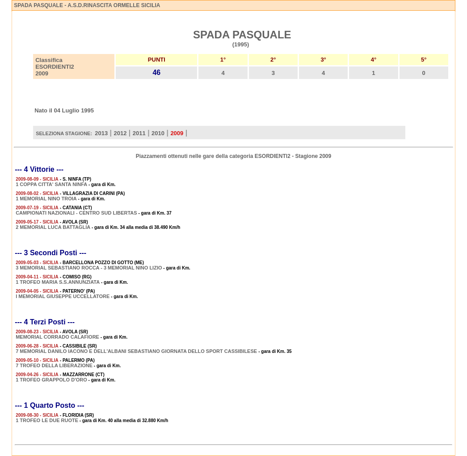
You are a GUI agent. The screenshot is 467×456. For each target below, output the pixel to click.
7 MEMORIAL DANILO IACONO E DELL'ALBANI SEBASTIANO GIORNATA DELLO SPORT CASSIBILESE (137, 351)
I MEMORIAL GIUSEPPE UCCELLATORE (62, 296)
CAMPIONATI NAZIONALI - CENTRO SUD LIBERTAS (76, 213)
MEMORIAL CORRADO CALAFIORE (57, 337)
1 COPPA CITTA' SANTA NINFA (51, 184)
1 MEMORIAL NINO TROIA (46, 198)
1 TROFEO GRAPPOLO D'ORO (51, 379)
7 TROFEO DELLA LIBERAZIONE (54, 365)
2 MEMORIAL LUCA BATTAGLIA (53, 227)
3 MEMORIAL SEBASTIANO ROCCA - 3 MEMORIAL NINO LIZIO (89, 267)
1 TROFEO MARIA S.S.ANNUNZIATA (58, 282)
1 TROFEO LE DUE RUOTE (47, 420)
